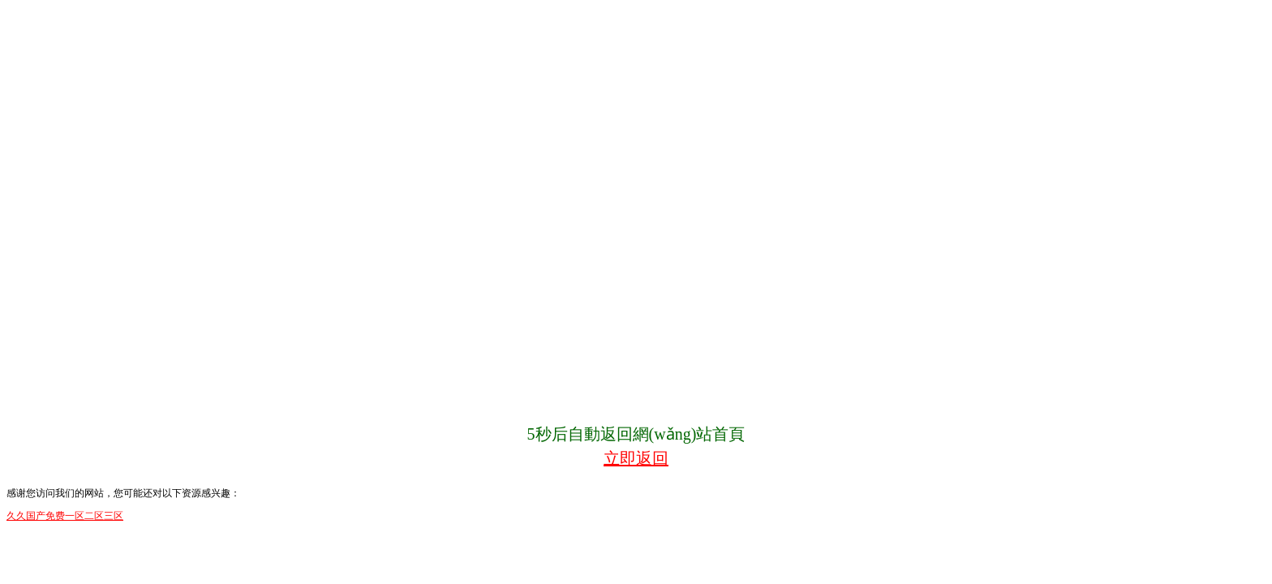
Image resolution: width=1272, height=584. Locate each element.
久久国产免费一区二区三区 (64, 516)
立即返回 (636, 458)
